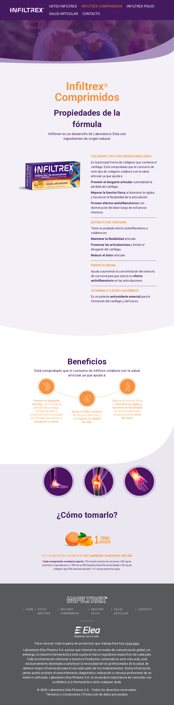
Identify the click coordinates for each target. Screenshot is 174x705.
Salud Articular (63, 14)
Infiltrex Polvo (140, 6)
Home (29, 609)
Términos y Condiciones (63, 694)
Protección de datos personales (105, 694)
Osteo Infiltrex (63, 6)
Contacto (91, 14)
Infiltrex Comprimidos (101, 6)
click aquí (132, 643)
